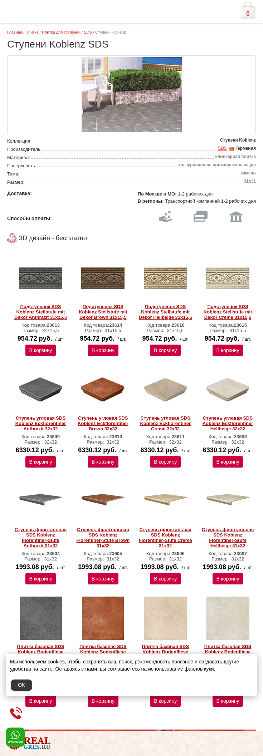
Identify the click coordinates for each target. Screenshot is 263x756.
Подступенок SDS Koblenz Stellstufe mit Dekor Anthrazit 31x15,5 (40, 312)
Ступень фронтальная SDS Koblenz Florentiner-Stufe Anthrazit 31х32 (41, 537)
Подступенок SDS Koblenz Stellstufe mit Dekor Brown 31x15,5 (103, 312)
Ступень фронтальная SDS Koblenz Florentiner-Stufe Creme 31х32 (165, 537)
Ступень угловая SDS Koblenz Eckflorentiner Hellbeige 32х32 (228, 423)
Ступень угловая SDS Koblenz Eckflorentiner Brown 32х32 (103, 423)
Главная (14, 32)
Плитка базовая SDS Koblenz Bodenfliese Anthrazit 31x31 (40, 652)
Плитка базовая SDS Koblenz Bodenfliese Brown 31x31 (103, 652)
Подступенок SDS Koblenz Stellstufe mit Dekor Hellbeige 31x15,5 (165, 312)
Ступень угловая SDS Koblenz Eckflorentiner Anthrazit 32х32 (40, 423)
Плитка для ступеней (61, 32)
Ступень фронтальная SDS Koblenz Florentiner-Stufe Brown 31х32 (103, 537)
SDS (88, 32)
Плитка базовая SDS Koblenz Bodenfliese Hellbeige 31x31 (228, 652)
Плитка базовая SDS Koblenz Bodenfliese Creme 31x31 (165, 652)
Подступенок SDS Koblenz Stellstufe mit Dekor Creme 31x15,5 (228, 312)
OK (21, 685)
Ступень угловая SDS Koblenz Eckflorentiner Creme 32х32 (165, 423)
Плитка (32, 32)
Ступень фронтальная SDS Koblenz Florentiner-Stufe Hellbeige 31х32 (228, 537)
